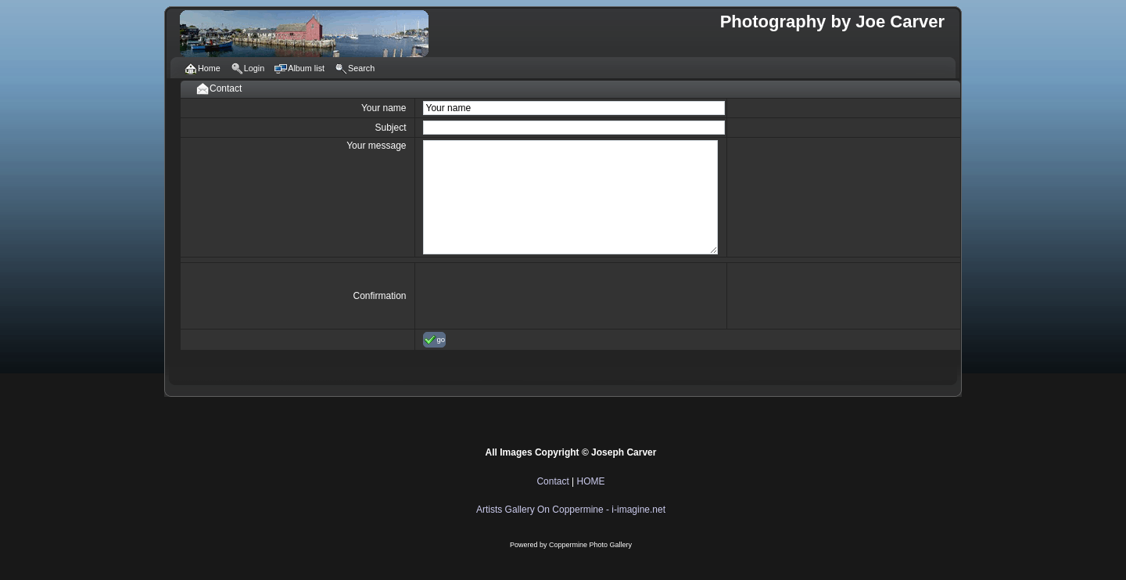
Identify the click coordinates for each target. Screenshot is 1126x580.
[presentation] (542, 295)
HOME (591, 481)
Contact (552, 481)
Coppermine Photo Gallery (590, 545)
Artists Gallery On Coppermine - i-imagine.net (570, 509)
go (435, 339)
